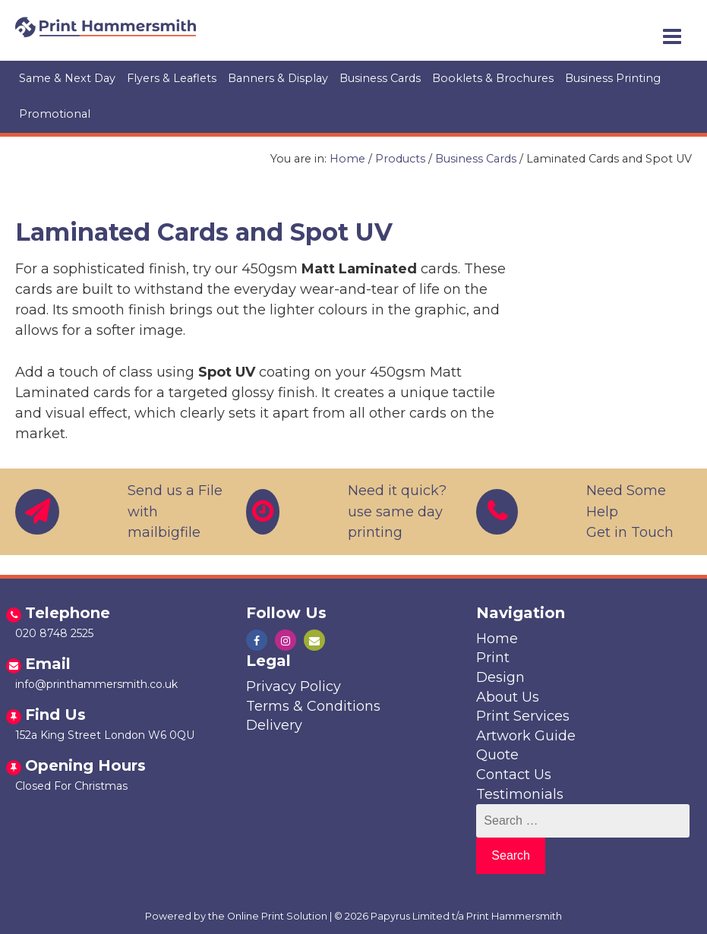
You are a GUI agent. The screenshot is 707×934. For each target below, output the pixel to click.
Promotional (54, 114)
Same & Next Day (67, 78)
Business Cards (380, 78)
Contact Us (513, 774)
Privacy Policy (293, 686)
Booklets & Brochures (493, 78)
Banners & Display (278, 78)
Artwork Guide (526, 735)
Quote (497, 754)
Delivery (274, 725)
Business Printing (613, 78)
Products (400, 159)
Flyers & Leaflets (171, 78)
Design (500, 677)
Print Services (523, 716)
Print (493, 657)
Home (347, 159)
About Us (507, 697)
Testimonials (519, 794)
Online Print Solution (277, 916)
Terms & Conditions (313, 706)
